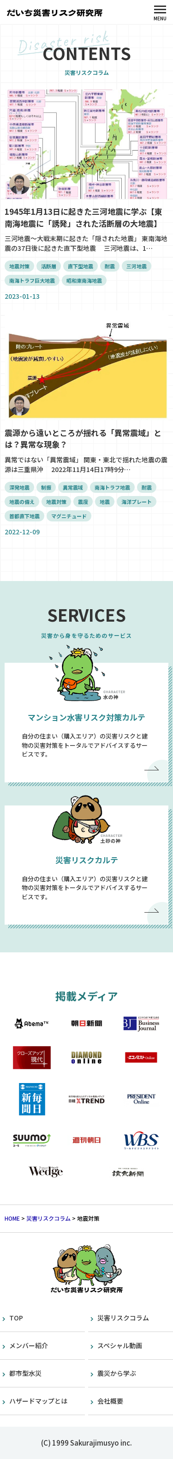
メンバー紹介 (28, 1345)
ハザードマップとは (38, 1400)
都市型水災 (25, 1373)
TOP (16, 1317)
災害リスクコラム (123, 1317)
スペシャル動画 (119, 1345)
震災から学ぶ (116, 1373)
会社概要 (110, 1400)
